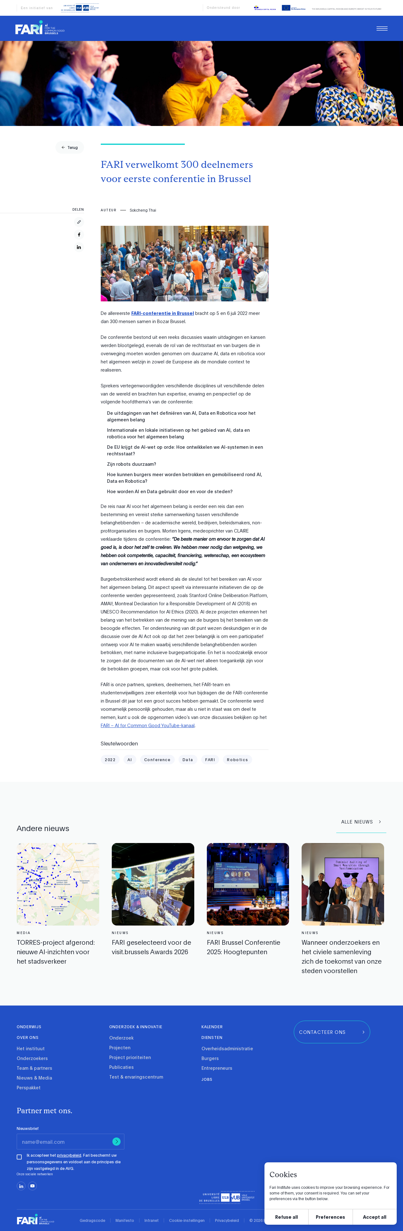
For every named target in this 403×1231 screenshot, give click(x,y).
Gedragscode (92, 1220)
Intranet (152, 1220)
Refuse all (286, 1217)
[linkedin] (21, 1186)
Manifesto (125, 1220)
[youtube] (32, 1186)
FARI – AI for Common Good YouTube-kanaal (148, 725)
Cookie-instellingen (187, 1220)
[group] (69, 147)
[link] (40, 27)
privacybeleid (69, 1155)
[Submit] (116, 1141)
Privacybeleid (227, 1220)
